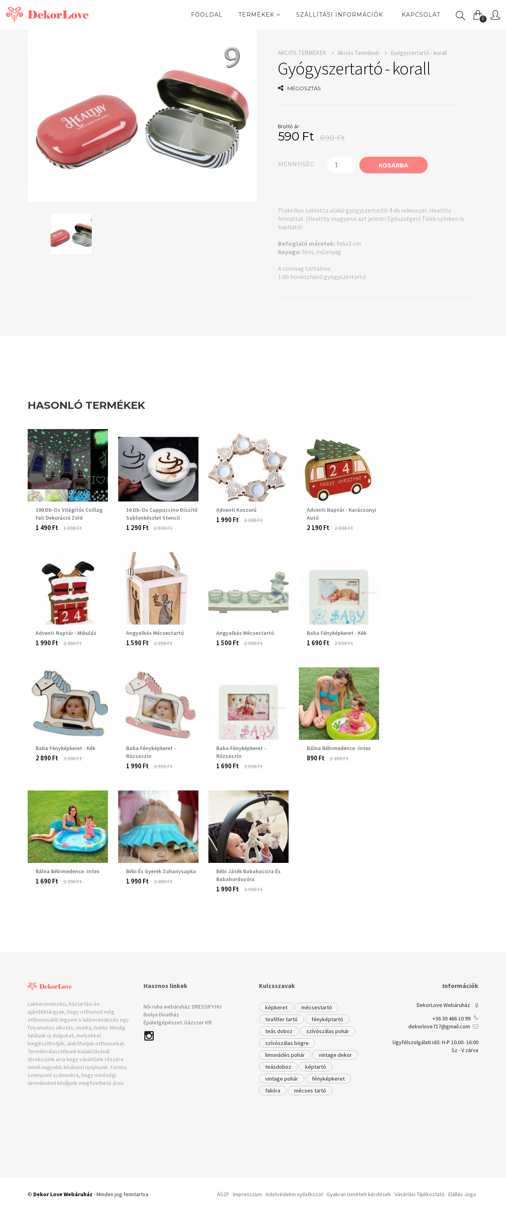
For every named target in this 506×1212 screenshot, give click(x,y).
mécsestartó (316, 1007)
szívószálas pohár (327, 1031)
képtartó (315, 1066)
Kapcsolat (421, 14)
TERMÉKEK (259, 14)
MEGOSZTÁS (299, 88)
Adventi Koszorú (236, 509)
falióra (272, 1090)
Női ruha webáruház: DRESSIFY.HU (182, 1006)
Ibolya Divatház (161, 1014)
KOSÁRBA (393, 165)
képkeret (276, 1007)
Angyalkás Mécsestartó (155, 632)
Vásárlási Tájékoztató (420, 1194)
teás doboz (279, 1031)
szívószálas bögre (287, 1043)
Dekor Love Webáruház (63, 1194)
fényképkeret (328, 1078)
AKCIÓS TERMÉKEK (306, 53)
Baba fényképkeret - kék (336, 632)
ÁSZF (223, 1194)
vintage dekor (335, 1054)
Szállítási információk (339, 14)
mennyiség (296, 164)
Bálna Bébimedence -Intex (339, 748)
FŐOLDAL (207, 14)
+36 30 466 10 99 (451, 1018)
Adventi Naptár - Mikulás (66, 632)
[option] (142, 116)
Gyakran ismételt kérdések (359, 1194)
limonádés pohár (285, 1054)
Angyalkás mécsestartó (245, 632)
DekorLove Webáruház (443, 1005)
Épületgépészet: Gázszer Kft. (178, 1022)
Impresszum (247, 1194)
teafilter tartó (281, 1019)
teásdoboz (278, 1066)
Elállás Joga (462, 1194)
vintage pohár (281, 1078)
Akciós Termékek (362, 53)
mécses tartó (310, 1090)
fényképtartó (327, 1019)
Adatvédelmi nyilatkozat (294, 1194)
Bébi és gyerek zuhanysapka (161, 871)
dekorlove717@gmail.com (439, 1026)
